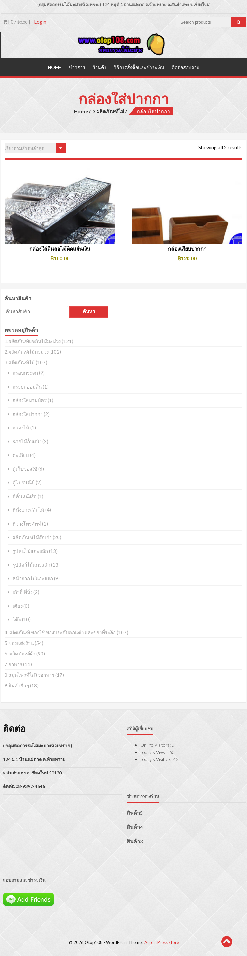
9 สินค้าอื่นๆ (17, 685)
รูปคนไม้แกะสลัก (30, 550)
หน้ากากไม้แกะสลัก (33, 578)
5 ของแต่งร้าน (19, 643)
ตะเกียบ (21, 455)
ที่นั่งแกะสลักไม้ (28, 510)
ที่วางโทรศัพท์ (27, 523)
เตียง (18, 605)
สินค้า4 (135, 826)
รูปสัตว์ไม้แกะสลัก (31, 564)
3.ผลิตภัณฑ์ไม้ (108, 111)
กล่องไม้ (21, 427)
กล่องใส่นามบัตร (30, 400)
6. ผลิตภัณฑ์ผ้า (20, 653)
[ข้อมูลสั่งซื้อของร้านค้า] (35, 148)
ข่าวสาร (77, 67)
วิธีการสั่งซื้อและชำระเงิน (139, 67)
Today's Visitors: (156, 759)
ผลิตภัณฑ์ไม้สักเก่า (32, 537)
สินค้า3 (135, 841)
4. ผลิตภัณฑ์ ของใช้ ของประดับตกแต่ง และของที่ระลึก (60, 632)
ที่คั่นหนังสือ (25, 496)
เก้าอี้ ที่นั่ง (22, 592)
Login (40, 22)
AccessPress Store (161, 942)
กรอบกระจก (25, 372)
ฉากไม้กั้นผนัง (27, 441)
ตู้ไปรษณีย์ (24, 482)
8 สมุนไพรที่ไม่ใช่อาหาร (29, 674)
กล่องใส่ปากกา (28, 413)
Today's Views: (154, 751)
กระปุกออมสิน (27, 386)
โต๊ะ (17, 619)
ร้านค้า (99, 67)
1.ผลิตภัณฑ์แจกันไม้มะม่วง (33, 341)
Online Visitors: (156, 744)
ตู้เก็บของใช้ (25, 468)
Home (54, 67)
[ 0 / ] (16, 22)
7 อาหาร (13, 664)
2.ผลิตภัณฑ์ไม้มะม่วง (27, 352)
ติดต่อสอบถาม (185, 67)
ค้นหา (89, 311)
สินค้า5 (135, 812)
